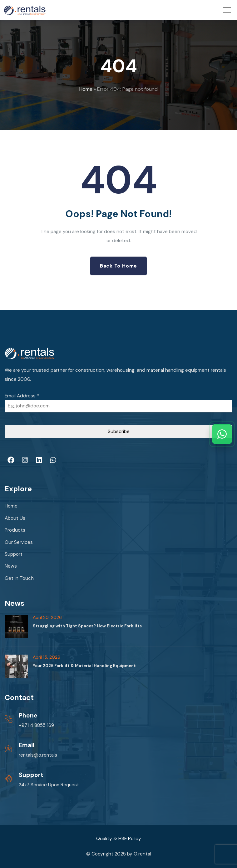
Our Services (19, 542)
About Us (15, 518)
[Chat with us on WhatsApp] (222, 434)
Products (15, 530)
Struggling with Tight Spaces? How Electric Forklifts (87, 626)
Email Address (22, 396)
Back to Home (118, 266)
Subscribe (119, 431)
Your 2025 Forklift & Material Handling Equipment (84, 665)
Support (13, 554)
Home (85, 89)
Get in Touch (19, 578)
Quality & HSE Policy (118, 838)
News (11, 566)
